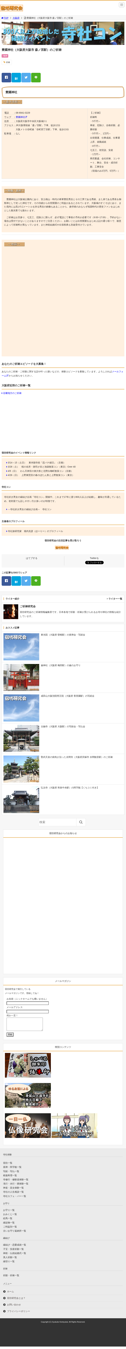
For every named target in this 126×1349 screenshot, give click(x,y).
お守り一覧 (9, 1212)
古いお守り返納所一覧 (14, 1233)
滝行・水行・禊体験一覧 (15, 1186)
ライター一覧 (115, 598)
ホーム (10, 1294)
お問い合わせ (14, 1307)
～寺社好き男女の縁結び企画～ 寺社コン (30, 509)
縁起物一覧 (9, 1225)
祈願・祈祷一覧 (11, 1278)
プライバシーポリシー (18, 1313)
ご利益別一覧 (10, 1229)
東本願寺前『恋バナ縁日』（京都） (47, 462)
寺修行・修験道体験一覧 (15, 1182)
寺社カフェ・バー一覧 (14, 1198)
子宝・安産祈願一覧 (13, 1251)
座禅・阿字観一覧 (12, 1169)
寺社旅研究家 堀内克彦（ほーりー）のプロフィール (35, 531)
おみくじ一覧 (10, 1216)
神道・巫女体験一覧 (13, 1190)
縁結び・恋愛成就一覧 (14, 1247)
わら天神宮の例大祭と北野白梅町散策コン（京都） (46, 471)
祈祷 (8, 62)
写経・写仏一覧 (11, 1173)
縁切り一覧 (9, 1264)
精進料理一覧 (10, 1178)
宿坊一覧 (7, 1165)
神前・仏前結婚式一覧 (14, 1255)
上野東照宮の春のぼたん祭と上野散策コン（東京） (47, 475)
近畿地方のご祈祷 (12, 393)
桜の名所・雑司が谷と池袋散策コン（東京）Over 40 (48, 466)
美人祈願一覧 (10, 1259)
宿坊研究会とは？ (16, 1300)
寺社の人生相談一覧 (13, 1194)
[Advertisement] (63, 422)
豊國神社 (20, 117)
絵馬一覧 (7, 1220)
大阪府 (16, 18)
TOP (5, 18)
